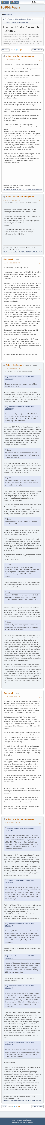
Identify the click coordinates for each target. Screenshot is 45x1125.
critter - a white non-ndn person (20, 56)
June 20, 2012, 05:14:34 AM (11, 697)
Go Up (4, 1106)
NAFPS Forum (10, 7)
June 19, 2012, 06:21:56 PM (11, 60)
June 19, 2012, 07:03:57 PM (11, 200)
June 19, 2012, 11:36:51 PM (11, 263)
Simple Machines (28, 1122)
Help (13, 1120)
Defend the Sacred (14, 365)
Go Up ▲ (30, 1120)
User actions (37, 50)
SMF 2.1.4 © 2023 (17, 1122)
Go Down (5, 50)
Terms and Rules (21, 1120)
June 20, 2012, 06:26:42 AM (11, 822)
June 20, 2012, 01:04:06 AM (11, 369)
